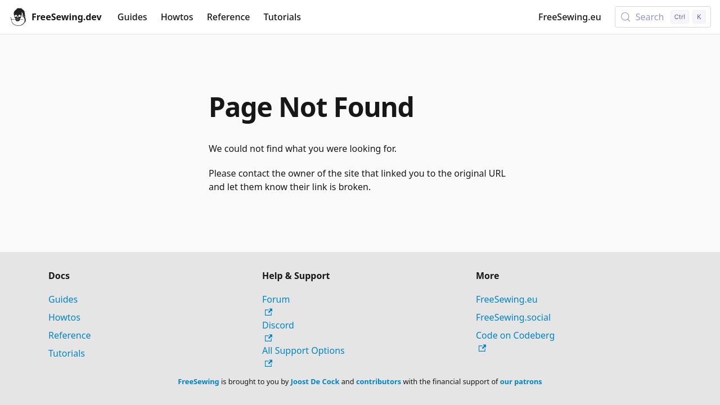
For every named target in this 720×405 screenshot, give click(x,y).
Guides (132, 17)
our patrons (521, 381)
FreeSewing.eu (569, 17)
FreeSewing (198, 381)
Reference (228, 17)
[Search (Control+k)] (663, 17)
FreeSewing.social (513, 317)
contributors (378, 381)
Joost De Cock (315, 381)
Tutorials (282, 17)
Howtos (177, 17)
